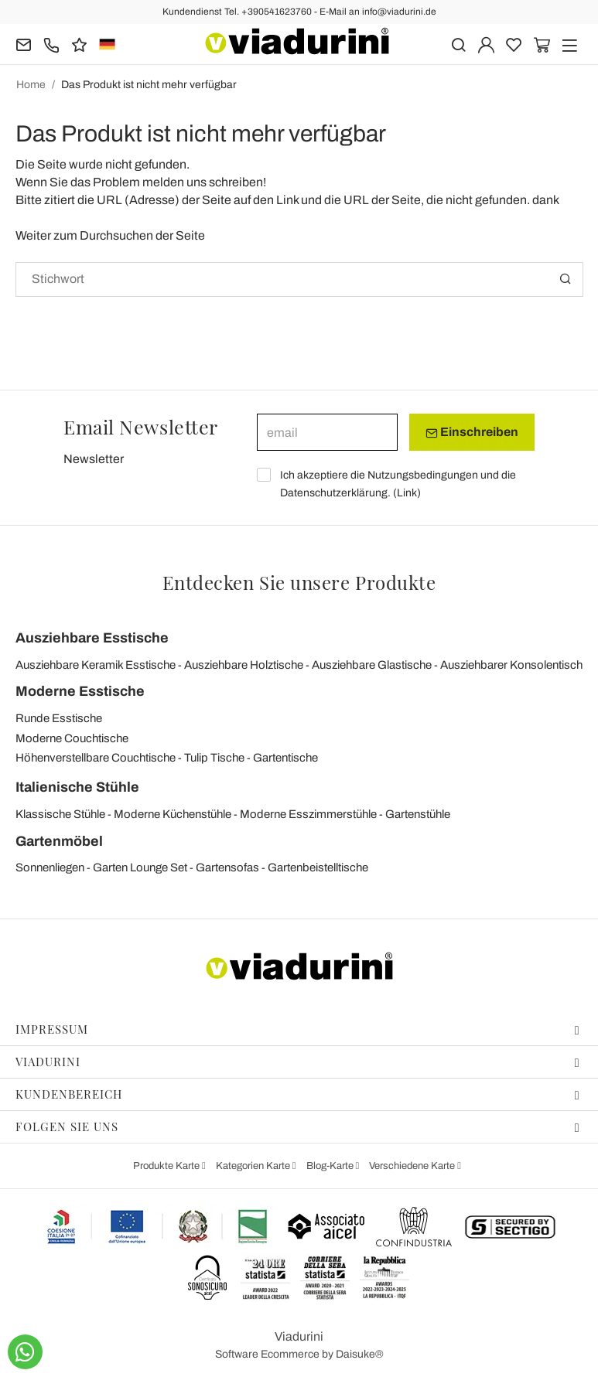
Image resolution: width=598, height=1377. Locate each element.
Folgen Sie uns (297, 1126)
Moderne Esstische (80, 691)
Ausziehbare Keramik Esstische (95, 665)
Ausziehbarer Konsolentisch (511, 665)
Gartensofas (227, 867)
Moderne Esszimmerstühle (308, 814)
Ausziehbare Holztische (243, 665)
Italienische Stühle (77, 787)
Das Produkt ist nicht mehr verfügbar (149, 84)
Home (31, 84)
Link (407, 493)
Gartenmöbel (59, 841)
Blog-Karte (331, 1166)
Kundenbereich (297, 1094)
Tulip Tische (214, 758)
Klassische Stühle (60, 814)
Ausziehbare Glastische (372, 665)
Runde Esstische (58, 718)
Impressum (297, 1029)
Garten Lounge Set (140, 867)
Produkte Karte (167, 1166)
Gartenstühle (417, 814)
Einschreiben (471, 432)
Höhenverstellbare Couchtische (95, 758)
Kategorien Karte (254, 1166)
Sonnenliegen (49, 867)
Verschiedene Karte (413, 1166)
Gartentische (285, 758)
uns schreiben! (226, 182)
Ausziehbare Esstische (92, 638)
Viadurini (297, 1061)
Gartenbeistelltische (318, 867)
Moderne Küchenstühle (172, 814)
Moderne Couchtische (71, 738)
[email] (327, 432)
